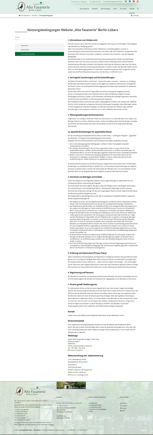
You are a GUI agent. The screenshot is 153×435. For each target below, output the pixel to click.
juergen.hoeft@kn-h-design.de (82, 346)
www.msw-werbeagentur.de (79, 375)
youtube (123, 408)
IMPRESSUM (71, 430)
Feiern (115, 9)
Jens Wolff (84, 362)
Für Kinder (123, 9)
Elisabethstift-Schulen (21, 413)
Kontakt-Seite (61, 410)
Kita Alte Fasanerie (21, 418)
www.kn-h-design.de (76, 350)
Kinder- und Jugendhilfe (22, 409)
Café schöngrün (105, 9)
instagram (123, 405)
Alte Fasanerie (84, 9)
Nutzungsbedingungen (28, 54)
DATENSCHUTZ (83, 430)
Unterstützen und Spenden (23, 420)
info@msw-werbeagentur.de (83, 370)
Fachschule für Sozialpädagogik (98, 409)
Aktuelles (95, 9)
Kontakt (132, 9)
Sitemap (135, 15)
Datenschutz (25, 50)
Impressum (24, 45)
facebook (123, 403)
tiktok (122, 410)
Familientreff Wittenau (22, 411)
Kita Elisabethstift (20, 415)
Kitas (91, 411)
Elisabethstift (93, 403)
